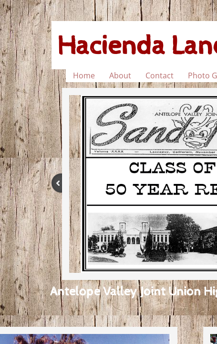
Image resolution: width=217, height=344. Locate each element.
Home (84, 75)
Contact (159, 75)
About (120, 75)
